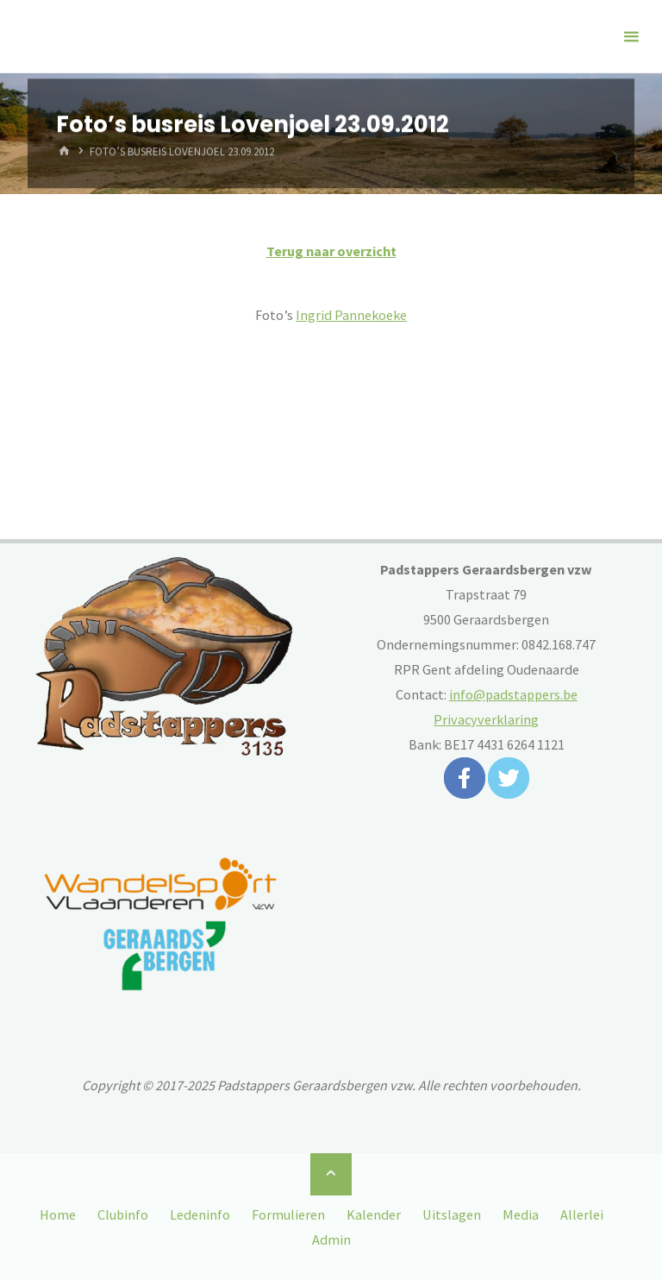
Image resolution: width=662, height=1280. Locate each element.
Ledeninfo (200, 1214)
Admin (331, 1239)
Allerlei (581, 1214)
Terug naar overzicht (331, 251)
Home (58, 1214)
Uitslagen (451, 1214)
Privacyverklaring (486, 719)
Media (521, 1214)
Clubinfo (122, 1214)
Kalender (374, 1214)
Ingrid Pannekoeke (351, 314)
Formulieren (288, 1214)
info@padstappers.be (513, 694)
